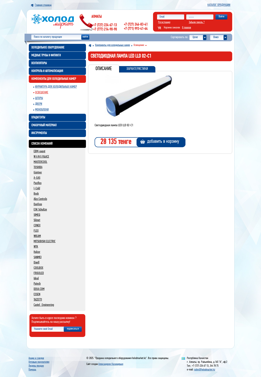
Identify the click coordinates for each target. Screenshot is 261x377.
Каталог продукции (218, 5)
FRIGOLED (39, 273)
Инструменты (39, 133)
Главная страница (43, 5)
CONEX (37, 225)
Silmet (37, 220)
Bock (36, 193)
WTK (36, 246)
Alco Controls (40, 199)
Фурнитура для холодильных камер (56, 87)
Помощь (32, 369)
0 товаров (186, 27)
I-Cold (37, 188)
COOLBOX (38, 268)
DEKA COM (39, 289)
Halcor (37, 252)
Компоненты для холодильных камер (53, 79)
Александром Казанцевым (110, 364)
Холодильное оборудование (47, 47)
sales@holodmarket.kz (204, 369)
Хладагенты (38, 117)
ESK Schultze (40, 209)
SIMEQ (37, 215)
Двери (38, 104)
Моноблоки (42, 109)
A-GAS (37, 178)
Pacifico (37, 183)
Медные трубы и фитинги (46, 55)
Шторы (39, 98)
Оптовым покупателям (39, 362)
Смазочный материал (44, 125)
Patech (37, 284)
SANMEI (37, 257)
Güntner (38, 172)
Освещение (41, 92)
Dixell (36, 262)
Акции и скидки (36, 358)
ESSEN (37, 294)
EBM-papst (39, 151)
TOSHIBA (38, 167)
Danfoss (38, 204)
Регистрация (164, 22)
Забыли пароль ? (196, 22)
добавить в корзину (163, 141)
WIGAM (37, 236)
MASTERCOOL (40, 162)
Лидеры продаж (36, 365)
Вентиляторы (39, 63)
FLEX (36, 231)
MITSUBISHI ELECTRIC (44, 241)
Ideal (36, 278)
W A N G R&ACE (41, 156)
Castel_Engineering (44, 305)
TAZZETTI (38, 299)
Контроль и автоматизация (47, 71)
